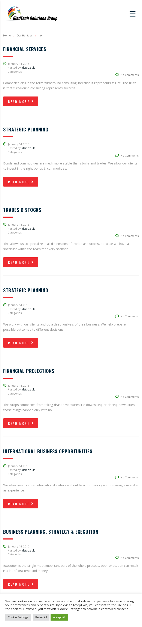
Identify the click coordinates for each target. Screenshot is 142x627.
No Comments (127, 75)
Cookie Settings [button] (18, 617)
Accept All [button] (59, 617)
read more (21, 101)
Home (7, 35)
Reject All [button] (41, 617)
